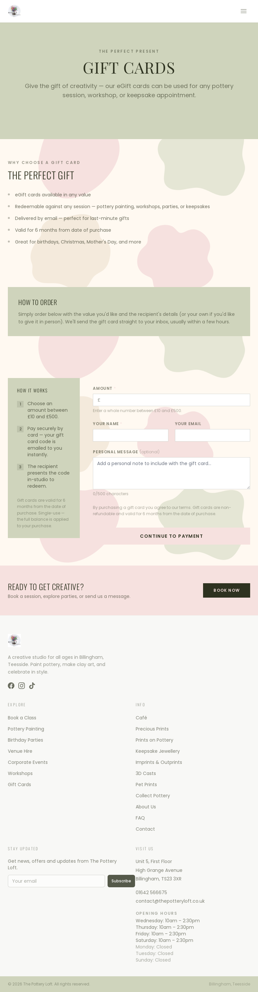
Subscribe (121, 881)
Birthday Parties (25, 740)
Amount (104, 388)
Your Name (107, 423)
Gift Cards (19, 784)
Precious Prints (152, 729)
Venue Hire (20, 751)
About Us (146, 806)
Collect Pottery (153, 795)
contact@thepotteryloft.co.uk (170, 901)
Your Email (190, 423)
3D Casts (146, 773)
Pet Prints (146, 784)
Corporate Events (28, 762)
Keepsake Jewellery (158, 751)
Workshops (20, 773)
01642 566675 (151, 892)
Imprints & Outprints (159, 762)
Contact (145, 829)
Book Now (227, 590)
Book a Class (22, 717)
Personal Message (126, 452)
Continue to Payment (171, 536)
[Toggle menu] (243, 11)
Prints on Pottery (154, 740)
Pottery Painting (26, 729)
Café (141, 717)
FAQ (140, 818)
